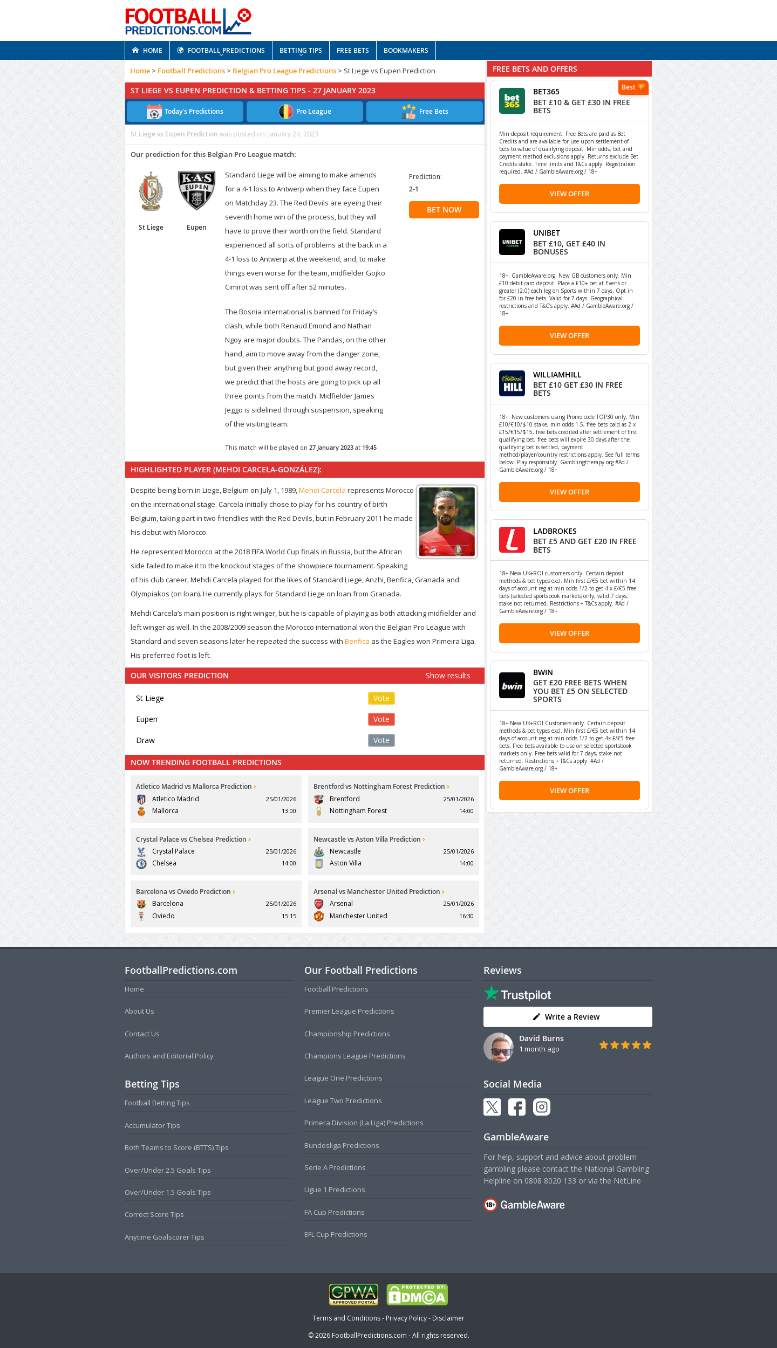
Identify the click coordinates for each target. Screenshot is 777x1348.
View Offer (569, 193)
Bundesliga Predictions (341, 1145)
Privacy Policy (406, 1318)
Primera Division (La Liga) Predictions (364, 1122)
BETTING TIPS (301, 50)
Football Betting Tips (157, 1103)
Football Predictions (191, 70)
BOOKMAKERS (406, 50)
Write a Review (565, 1017)
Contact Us (142, 1033)
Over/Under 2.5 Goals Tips (168, 1170)
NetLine (627, 1180)
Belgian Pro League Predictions (284, 70)
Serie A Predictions (335, 1167)
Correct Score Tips (154, 1214)
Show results (448, 675)
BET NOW (444, 209)
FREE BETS (353, 50)
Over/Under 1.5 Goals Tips (168, 1192)
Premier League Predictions (349, 1011)
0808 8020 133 (550, 1180)
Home (140, 70)
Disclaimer (448, 1318)
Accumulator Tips (152, 1125)
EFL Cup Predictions (335, 1234)
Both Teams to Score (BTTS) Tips (177, 1147)
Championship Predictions (347, 1033)
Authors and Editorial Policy (169, 1056)
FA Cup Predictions (334, 1212)
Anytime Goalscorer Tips (165, 1237)
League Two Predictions (343, 1100)
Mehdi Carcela (322, 490)
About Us (139, 1011)
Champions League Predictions (355, 1056)
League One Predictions (343, 1078)
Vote (381, 698)
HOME (147, 50)
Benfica (357, 641)
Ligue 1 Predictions (334, 1189)
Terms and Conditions (346, 1318)
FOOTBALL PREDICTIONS (221, 50)
